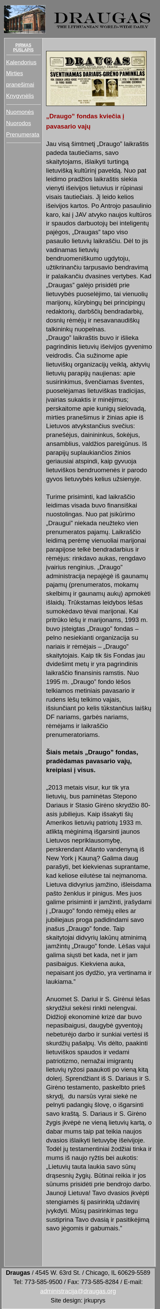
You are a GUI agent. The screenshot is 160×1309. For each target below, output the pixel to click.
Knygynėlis (20, 96)
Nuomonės (20, 112)
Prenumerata (23, 134)
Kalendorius (21, 62)
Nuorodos (18, 123)
